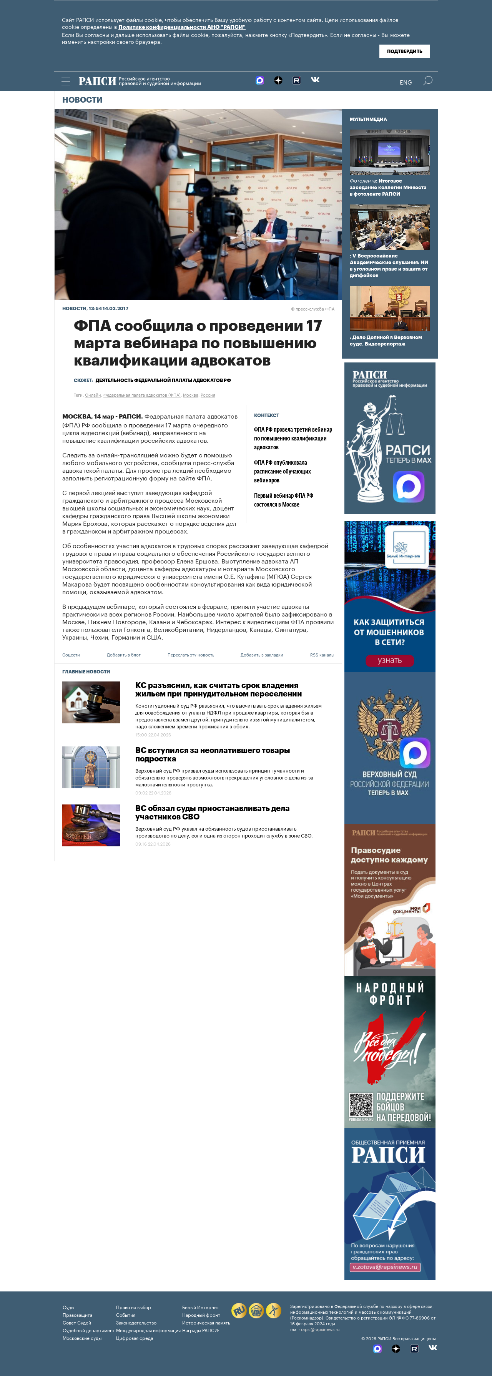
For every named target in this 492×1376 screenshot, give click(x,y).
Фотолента (363, 180)
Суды (68, 1306)
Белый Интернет (200, 1306)
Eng (406, 81)
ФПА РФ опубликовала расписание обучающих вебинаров (282, 472)
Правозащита (77, 1314)
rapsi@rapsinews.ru (320, 1328)
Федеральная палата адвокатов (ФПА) (142, 394)
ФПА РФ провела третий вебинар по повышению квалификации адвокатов (293, 439)
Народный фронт (201, 1314)
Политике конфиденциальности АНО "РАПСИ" (182, 27)
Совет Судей (77, 1322)
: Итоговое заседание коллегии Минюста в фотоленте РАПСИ (388, 187)
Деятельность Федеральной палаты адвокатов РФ (163, 380)
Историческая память (206, 1322)
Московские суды (82, 1337)
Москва (190, 394)
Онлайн (93, 394)
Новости (82, 100)
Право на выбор (133, 1306)
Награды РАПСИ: (200, 1329)
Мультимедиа (368, 119)
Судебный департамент (89, 1329)
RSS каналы (322, 654)
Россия (208, 394)
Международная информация (148, 1329)
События (125, 1314)
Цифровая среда (134, 1337)
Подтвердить (404, 51)
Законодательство (136, 1322)
